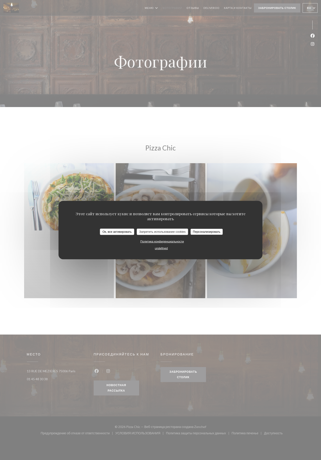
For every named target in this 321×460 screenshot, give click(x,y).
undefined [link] (161, 248)
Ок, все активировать (117, 231)
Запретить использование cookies (162, 231)
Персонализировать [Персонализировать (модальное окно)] (206, 231)
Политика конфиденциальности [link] (162, 241)
